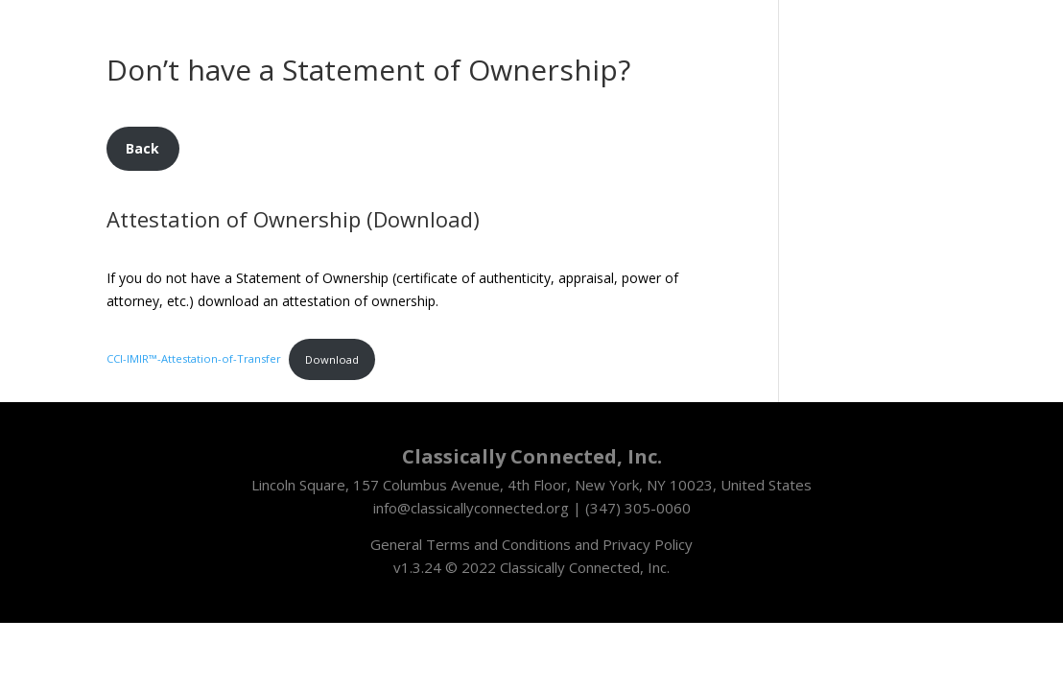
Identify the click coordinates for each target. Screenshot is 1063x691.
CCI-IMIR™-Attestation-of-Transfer (193, 359)
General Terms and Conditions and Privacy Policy (531, 544)
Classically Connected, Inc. (585, 567)
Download (332, 359)
